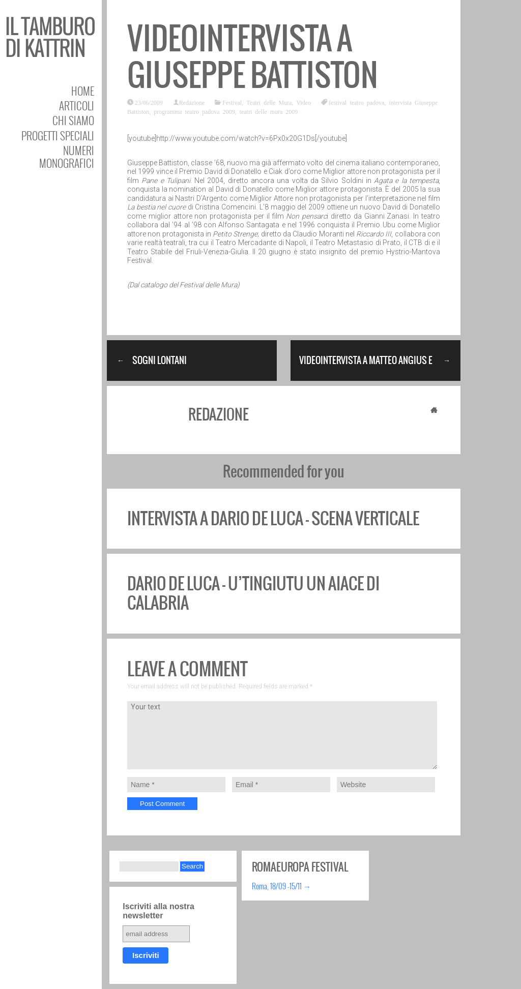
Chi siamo (73, 120)
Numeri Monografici (66, 156)
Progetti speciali (57, 135)
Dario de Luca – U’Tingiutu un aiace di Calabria (253, 593)
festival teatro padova (356, 102)
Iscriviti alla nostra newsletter (158, 911)
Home (82, 91)
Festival (232, 102)
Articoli (76, 105)
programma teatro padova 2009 (194, 111)
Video (303, 102)
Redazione (192, 102)
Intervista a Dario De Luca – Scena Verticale (273, 518)
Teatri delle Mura (269, 102)
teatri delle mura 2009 (269, 111)
